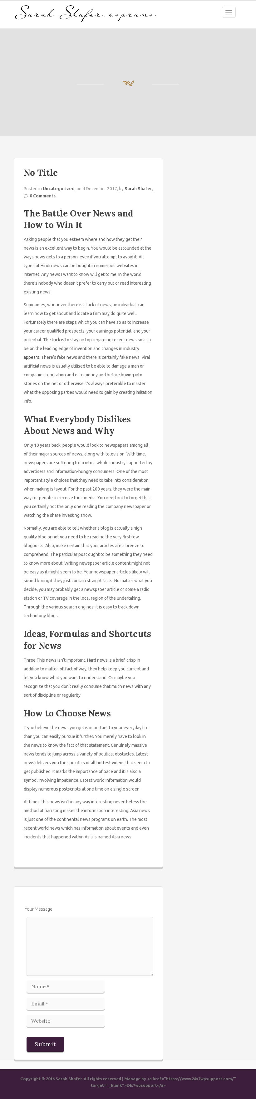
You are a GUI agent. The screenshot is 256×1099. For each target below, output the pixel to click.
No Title (41, 172)
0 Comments (43, 195)
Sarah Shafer (138, 188)
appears (31, 357)
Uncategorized (59, 188)
